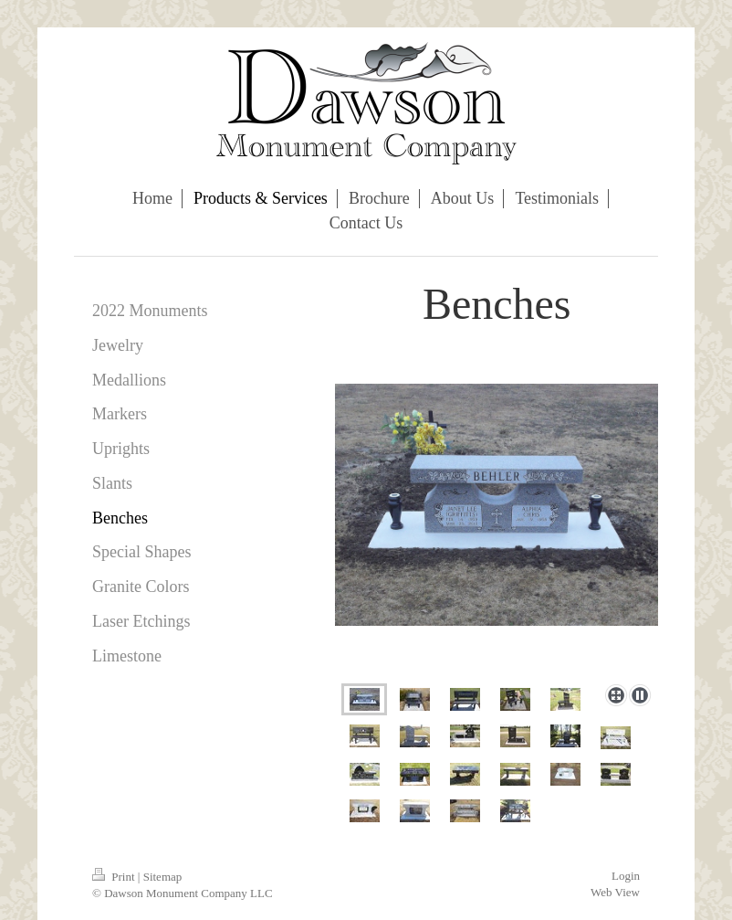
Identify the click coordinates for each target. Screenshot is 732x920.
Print (115, 876)
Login (626, 876)
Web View (615, 892)
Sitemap (163, 876)
